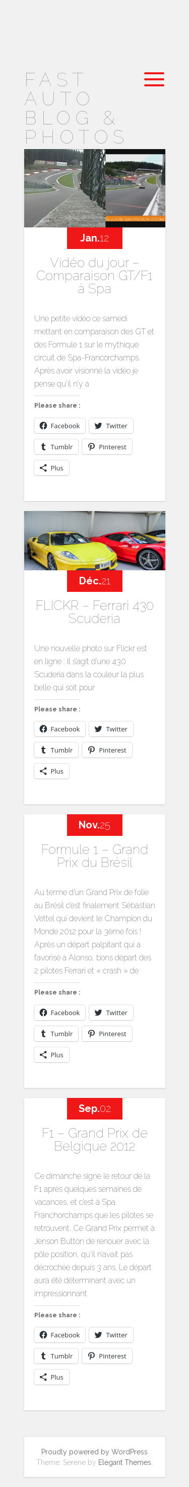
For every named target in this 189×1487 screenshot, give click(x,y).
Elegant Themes (124, 1462)
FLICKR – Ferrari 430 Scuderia (95, 612)
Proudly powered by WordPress (94, 1452)
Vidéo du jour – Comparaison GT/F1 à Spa (94, 275)
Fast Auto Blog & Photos (76, 108)
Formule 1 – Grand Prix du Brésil (94, 856)
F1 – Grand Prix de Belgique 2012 (95, 1140)
